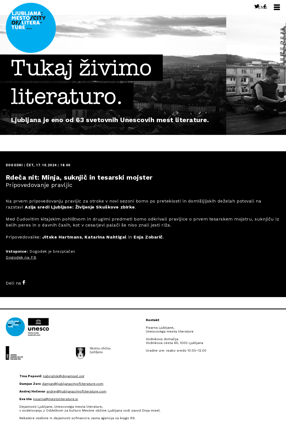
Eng (262, 7)
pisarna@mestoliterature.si (55, 399)
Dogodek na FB (21, 257)
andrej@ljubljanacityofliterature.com (76, 391)
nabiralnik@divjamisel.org (63, 376)
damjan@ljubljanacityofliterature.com (72, 384)
